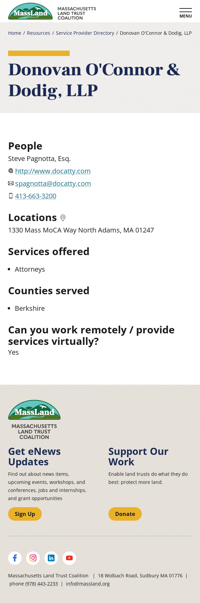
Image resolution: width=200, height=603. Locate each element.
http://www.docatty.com (53, 170)
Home (14, 33)
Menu (185, 16)
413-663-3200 (35, 195)
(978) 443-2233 (41, 583)
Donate (125, 514)
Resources (38, 33)
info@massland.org (88, 583)
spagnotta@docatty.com (53, 183)
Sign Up (25, 514)
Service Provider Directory (85, 33)
